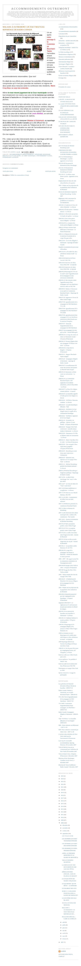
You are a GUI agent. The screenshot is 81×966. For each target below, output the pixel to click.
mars (63, 936)
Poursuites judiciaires (64, 59)
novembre (65, 828)
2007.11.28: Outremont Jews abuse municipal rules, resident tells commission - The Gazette (68, 515)
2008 (62, 823)
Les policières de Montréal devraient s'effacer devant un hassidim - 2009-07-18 (67, 686)
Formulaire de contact (65, 87)
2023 (62, 781)
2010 (62, 817)
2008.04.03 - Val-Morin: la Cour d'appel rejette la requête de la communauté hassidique (68, 411)
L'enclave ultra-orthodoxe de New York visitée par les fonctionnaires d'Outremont (68, 736)
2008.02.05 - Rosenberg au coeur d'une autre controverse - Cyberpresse (68, 453)
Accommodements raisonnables (67, 31)
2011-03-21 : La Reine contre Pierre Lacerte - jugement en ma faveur (68, 176)
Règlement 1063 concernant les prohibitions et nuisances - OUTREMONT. (67, 200)
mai (63, 930)
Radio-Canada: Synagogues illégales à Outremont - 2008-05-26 (68, 714)
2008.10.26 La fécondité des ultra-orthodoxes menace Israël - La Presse (68, 254)
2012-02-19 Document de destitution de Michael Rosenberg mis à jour (66, 170)
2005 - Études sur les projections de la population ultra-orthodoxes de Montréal (68, 187)
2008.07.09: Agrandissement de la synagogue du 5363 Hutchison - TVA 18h (68, 304)
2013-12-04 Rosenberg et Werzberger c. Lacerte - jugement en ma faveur (66, 159)
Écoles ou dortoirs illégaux (66, 75)
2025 (62, 776)
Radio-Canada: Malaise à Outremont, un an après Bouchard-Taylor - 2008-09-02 (68, 692)
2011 (62, 814)
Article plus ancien (50, 171)
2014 (62, 806)
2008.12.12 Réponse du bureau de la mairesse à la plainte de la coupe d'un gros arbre (68, 236)
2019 (62, 792)
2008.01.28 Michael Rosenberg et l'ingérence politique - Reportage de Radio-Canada (68, 473)
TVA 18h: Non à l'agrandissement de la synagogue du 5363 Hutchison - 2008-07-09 (68, 699)
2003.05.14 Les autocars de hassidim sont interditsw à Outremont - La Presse (66, 613)
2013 (62, 809)
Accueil (29, 171)
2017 (62, 798)
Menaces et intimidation (65, 57)
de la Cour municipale (37, 93)
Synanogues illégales (10, 157)
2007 (62, 942)
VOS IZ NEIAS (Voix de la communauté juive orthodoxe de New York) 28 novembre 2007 (68, 749)
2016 (62, 801)
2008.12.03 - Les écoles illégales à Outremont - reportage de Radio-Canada (68, 243)
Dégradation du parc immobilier (67, 36)
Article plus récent (8, 171)
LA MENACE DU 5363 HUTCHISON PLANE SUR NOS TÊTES (69, 867)
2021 (62, 787)
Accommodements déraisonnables (22, 154)
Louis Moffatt (37, 114)
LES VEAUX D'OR (67, 836)
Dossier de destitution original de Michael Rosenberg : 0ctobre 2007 (68, 194)
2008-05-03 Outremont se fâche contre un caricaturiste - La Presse (67, 374)
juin (63, 928)
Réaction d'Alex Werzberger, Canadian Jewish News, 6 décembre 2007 (66, 760)
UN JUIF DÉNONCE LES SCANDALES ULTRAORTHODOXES (66, 112)
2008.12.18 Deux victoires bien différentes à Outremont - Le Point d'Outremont (67, 229)
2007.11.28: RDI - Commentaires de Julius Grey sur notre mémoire (68, 499)
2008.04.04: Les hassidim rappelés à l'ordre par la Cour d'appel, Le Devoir (68, 396)
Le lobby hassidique (29, 155)
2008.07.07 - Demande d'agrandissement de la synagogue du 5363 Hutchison (68, 326)
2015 (62, 803)
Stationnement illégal (44, 155)
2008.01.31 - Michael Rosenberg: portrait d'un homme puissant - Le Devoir (68, 466)
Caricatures (62, 33)
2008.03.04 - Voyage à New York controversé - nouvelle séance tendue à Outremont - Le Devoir (68, 429)
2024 (62, 779)
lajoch (63, 951)
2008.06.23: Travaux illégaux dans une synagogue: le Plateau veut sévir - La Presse (68, 343)
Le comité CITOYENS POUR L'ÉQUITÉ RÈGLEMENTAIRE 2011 (68, 106)
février (64, 939)
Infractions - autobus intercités (67, 40)
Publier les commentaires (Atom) (20, 175)
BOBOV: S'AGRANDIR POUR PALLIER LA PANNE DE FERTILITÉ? (70, 893)
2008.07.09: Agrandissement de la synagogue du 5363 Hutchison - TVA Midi (68, 310)
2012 (62, 812)
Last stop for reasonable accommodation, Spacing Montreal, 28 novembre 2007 (67, 743)
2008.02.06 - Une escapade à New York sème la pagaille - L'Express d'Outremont (68, 446)
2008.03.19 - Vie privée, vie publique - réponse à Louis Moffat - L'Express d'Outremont (68, 422)
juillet (64, 925)
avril (63, 933)
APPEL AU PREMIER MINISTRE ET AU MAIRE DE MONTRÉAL (70, 855)
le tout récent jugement (18, 93)
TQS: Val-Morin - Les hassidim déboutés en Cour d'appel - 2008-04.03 (67, 721)
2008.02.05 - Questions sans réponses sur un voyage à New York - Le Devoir (68, 459)
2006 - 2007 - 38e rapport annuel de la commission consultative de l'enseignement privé (68, 561)
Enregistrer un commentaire (10, 168)
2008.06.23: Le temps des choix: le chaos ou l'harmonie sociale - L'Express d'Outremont (68, 337)
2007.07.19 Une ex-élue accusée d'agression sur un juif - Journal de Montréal (68, 541)
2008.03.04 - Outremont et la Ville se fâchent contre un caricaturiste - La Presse (68, 435)
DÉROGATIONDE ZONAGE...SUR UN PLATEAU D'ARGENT (69, 874)
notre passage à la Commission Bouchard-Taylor (51, 44)
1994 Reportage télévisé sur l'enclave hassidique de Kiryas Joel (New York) (68, 644)
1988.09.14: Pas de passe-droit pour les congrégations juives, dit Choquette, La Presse (68, 650)
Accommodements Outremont (40, 8)
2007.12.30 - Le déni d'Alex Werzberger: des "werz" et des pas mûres (68, 479)
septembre (65, 833)
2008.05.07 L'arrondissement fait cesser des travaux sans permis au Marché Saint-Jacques (68, 367)
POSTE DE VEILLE (64, 97)
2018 (62, 795)
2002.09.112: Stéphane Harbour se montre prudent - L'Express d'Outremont (68, 620)
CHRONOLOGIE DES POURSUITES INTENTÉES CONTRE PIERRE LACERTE (68, 152)
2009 (62, 820)
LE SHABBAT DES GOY (69, 888)
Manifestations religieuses (66, 54)
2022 (62, 784)
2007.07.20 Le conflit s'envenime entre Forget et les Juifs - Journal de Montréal (68, 535)
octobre (64, 831)
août (63, 922)
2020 (62, 790)
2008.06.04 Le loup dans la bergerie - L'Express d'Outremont (66, 350)
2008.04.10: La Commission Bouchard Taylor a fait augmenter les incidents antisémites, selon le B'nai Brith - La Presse (68, 383)
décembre (65, 825)
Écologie (61, 78)
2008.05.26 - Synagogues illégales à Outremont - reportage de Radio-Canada (68, 361)
